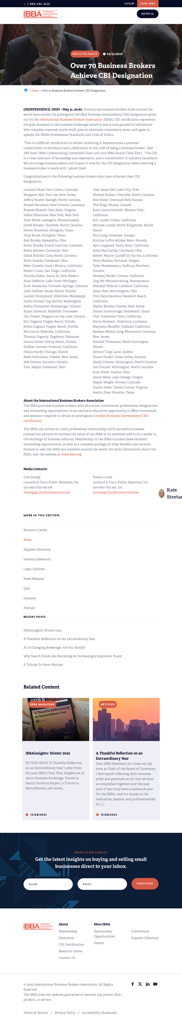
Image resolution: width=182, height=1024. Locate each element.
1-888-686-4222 (38, 4)
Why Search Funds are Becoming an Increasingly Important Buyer (72, 656)
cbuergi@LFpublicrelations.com (46, 492)
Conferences (140, 931)
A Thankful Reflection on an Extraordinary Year (59, 639)
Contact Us (67, 958)
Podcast (29, 608)
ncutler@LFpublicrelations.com (116, 492)
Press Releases (33, 579)
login (129, 3)
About (63, 924)
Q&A (26, 588)
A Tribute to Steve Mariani (43, 665)
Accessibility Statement (99, 1013)
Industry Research (36, 559)
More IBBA (102, 924)
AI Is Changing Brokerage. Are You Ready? (54, 648)
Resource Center (35, 530)
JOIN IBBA (147, 4)
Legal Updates (34, 569)
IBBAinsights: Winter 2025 (42, 630)
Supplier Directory (37, 549)
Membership (68, 931)
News (35, 90)
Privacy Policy (65, 1013)
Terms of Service (35, 1013)
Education (66, 938)
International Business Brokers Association (71, 120)
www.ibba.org (71, 454)
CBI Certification (71, 945)
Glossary (29, 598)
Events (99, 943)
